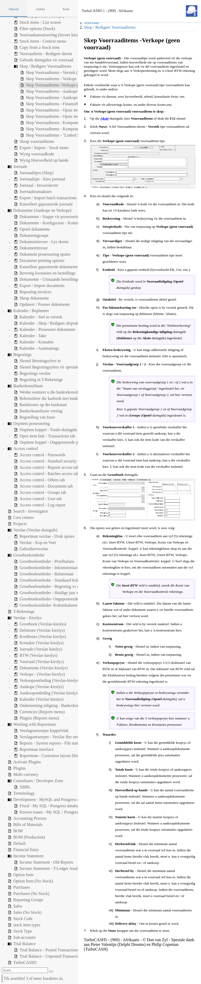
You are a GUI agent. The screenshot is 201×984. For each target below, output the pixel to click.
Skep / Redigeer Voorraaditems (110, 27)
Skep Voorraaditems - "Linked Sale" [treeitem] (33, 135)
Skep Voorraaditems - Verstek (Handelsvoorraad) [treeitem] (44, 72)
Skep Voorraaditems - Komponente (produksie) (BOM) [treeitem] (49, 129)
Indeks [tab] (40, 9)
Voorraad (91, 22)
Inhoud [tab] (13, 9)
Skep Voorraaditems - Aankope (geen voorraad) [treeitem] (43, 98)
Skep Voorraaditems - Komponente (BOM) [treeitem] (39, 123)
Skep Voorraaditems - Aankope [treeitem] (29, 91)
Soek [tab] (65, 9)
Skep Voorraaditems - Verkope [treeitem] (29, 79)
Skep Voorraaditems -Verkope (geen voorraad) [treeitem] (42, 85)
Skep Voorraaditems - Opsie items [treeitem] (32, 110)
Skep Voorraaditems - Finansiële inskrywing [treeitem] (40, 104)
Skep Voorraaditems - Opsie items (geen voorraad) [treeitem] (45, 116)
